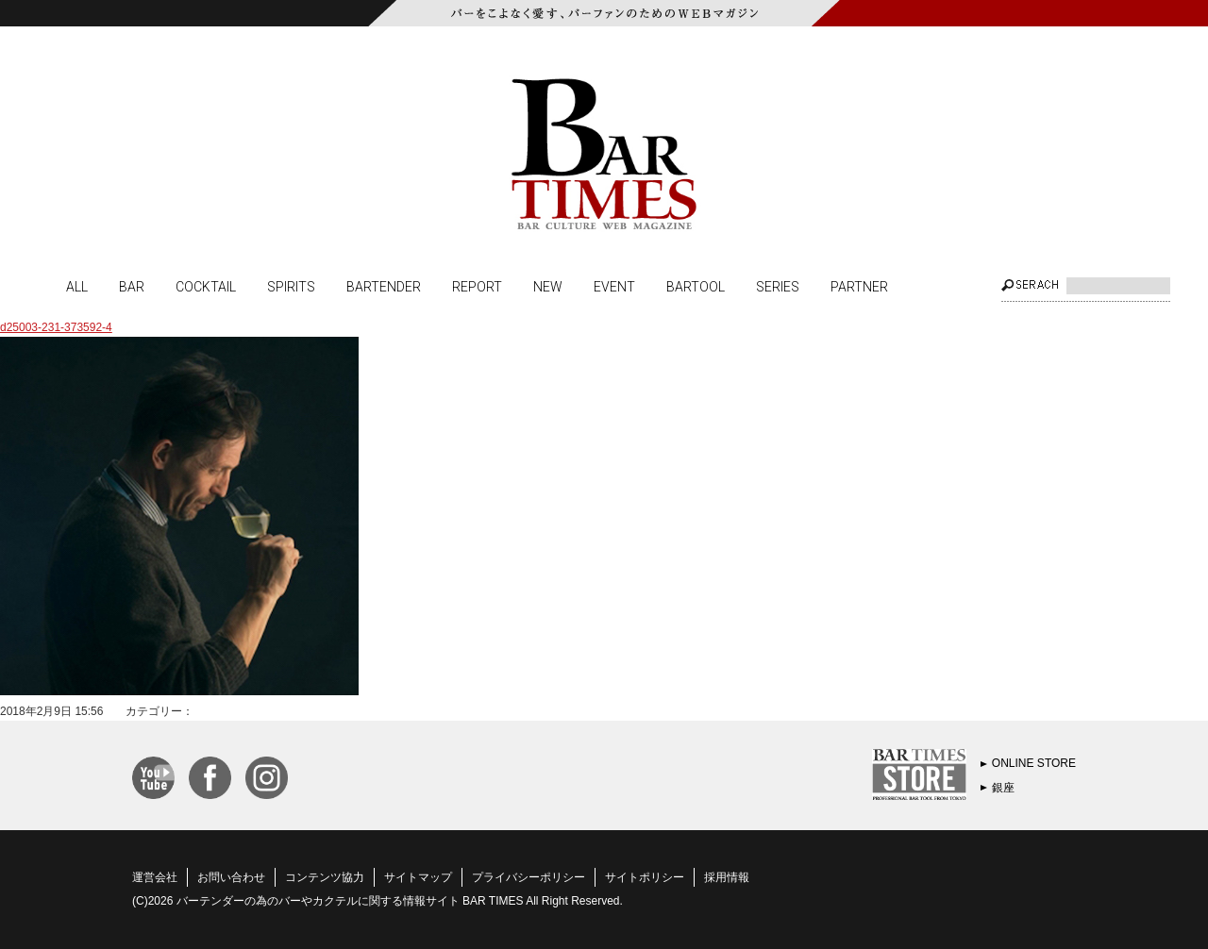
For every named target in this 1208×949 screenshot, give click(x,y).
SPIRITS (291, 285)
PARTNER (859, 285)
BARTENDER (383, 285)
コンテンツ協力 (324, 877)
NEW (547, 285)
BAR (131, 285)
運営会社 (154, 877)
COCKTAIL (206, 285)
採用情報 (726, 877)
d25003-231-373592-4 (56, 327)
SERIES (777, 285)
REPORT (477, 285)
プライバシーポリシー (528, 877)
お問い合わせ (231, 877)
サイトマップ (418, 877)
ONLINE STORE (1034, 763)
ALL (77, 285)
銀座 (1003, 787)
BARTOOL (695, 285)
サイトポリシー (644, 877)
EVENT (614, 285)
